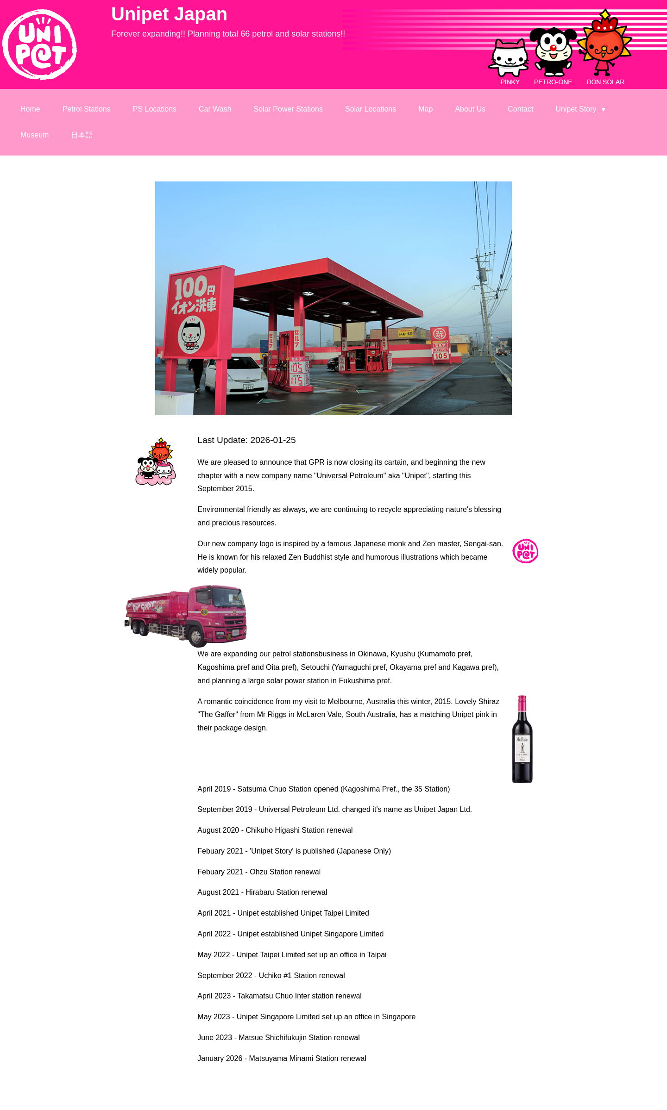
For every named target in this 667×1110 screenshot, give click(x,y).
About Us (470, 109)
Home (30, 109)
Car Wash (215, 109)
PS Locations (154, 109)
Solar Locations (370, 109)
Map (425, 109)
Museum (34, 135)
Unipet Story (580, 109)
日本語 (82, 135)
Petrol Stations (87, 109)
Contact (520, 109)
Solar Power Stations (288, 109)
